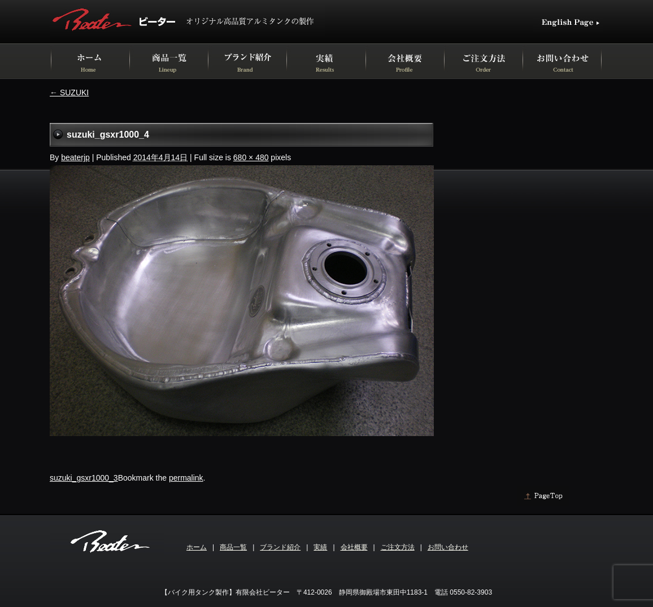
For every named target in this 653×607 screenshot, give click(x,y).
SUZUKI (69, 92)
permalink (186, 477)
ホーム (196, 547)
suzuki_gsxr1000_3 (84, 477)
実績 (320, 547)
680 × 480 (251, 157)
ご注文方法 (398, 547)
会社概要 (354, 547)
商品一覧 (233, 547)
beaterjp (75, 157)
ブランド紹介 (280, 547)
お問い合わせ (448, 547)
